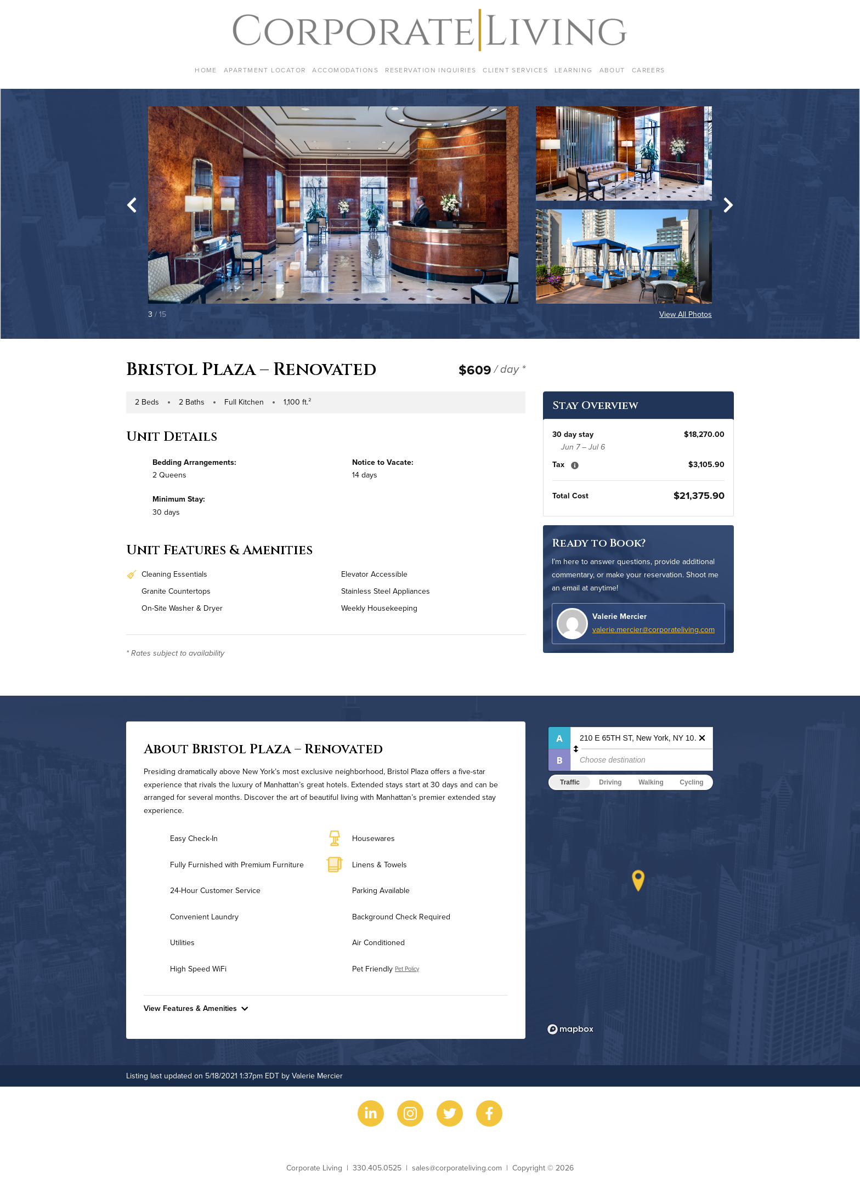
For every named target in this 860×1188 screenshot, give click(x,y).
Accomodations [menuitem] (345, 70)
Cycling (691, 782)
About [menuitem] (612, 70)
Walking (651, 782)
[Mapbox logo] (570, 1029)
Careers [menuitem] (648, 70)
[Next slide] (728, 205)
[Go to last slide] (131, 205)
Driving (610, 782)
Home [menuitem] (206, 70)
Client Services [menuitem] (515, 70)
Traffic (570, 782)
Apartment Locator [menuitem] (264, 70)
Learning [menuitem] (574, 70)
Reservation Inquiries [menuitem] (430, 70)
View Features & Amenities (196, 1008)
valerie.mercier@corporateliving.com (653, 629)
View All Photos (685, 314)
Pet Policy (407, 968)
